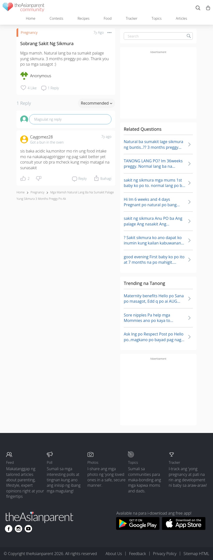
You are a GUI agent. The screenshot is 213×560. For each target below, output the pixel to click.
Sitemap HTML (196, 553)
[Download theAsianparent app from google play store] (138, 528)
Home (30, 18)
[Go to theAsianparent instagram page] (18, 528)
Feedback (137, 553)
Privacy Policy (165, 553)
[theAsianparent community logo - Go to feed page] (23, 8)
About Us (114, 553)
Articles (181, 18)
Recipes (83, 18)
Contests (56, 18)
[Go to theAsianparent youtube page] (28, 528)
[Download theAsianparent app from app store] (184, 528)
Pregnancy (29, 32)
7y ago (106, 136)
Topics (156, 18)
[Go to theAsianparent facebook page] (8, 528)
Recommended (96, 103)
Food (108, 18)
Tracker (131, 18)
